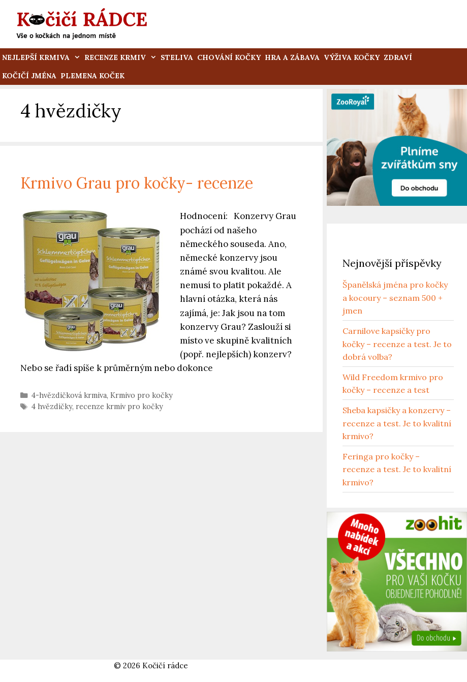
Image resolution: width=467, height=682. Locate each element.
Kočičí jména (29, 75)
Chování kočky (229, 57)
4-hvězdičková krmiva (69, 395)
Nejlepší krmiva (42, 57)
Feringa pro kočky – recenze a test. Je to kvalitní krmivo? (397, 469)
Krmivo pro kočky (141, 395)
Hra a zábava (292, 57)
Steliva (177, 57)
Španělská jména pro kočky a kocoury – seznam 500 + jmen (395, 298)
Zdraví (398, 57)
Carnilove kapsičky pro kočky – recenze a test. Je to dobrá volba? (397, 344)
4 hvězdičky (52, 406)
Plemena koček (92, 75)
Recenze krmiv (121, 57)
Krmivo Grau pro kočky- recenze (136, 183)
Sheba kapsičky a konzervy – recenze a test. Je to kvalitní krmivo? (397, 423)
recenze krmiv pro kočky (119, 406)
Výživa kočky (352, 57)
